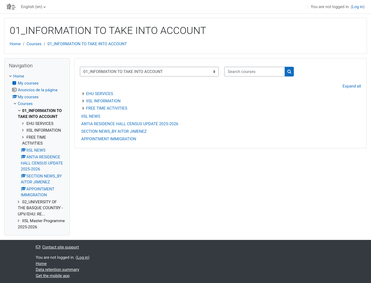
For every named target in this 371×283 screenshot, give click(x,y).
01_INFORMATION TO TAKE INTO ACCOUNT (87, 43)
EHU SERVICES (99, 93)
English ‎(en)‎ (31, 6)
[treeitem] (37, 151)
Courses (34, 43)
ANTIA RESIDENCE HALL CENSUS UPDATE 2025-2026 (129, 123)
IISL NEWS (90, 116)
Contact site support (57, 247)
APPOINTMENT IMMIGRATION (108, 139)
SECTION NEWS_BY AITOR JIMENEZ (114, 131)
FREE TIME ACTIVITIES (106, 108)
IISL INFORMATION (103, 101)
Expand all (352, 86)
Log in (357, 6)
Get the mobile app (53, 275)
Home (15, 43)
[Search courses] (254, 72)
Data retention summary (57, 269)
